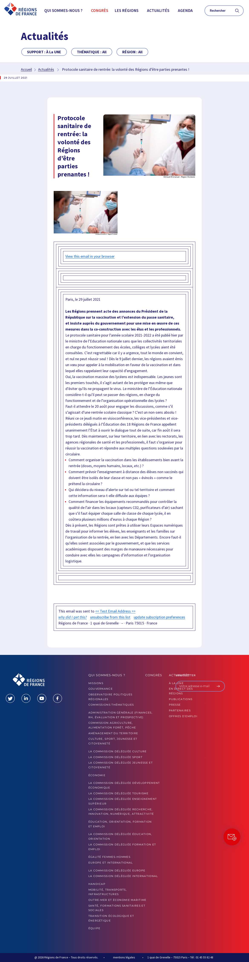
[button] (64, 10)
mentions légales (124, 957)
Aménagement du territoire (113, 733)
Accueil (26, 69)
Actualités (158, 10)
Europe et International (110, 862)
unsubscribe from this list (110, 617)
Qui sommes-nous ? (63, 10)
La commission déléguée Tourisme (118, 793)
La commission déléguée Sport (115, 757)
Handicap (96, 883)
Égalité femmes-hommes (109, 856)
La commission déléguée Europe (116, 870)
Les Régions (126, 10)
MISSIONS (95, 683)
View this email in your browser (90, 256)
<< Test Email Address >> (115, 611)
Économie (96, 775)
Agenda (185, 10)
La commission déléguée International (123, 876)
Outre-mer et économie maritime (117, 899)
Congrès (99, 10)
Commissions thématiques (111, 704)
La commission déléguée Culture (117, 751)
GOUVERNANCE (100, 688)
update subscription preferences (159, 617)
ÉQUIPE (94, 928)
